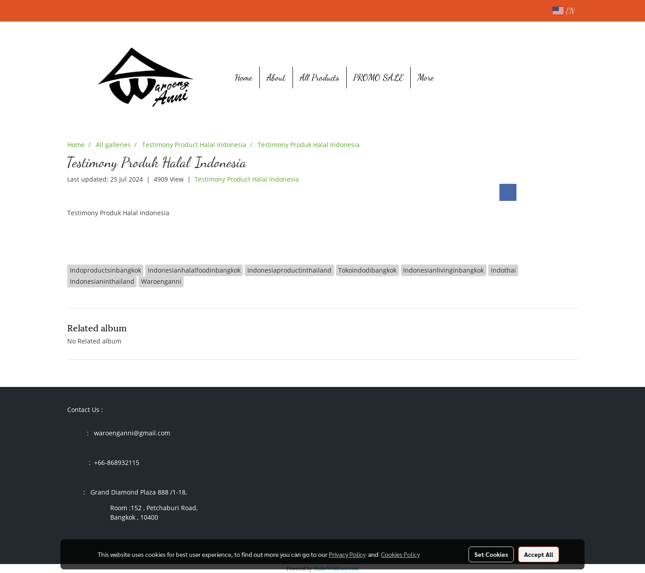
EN (563, 11)
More (425, 77)
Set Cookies (491, 554)
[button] (454, 77)
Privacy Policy (347, 554)
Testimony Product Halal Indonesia (246, 179)
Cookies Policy (400, 554)
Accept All (538, 554)
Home (244, 77)
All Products (320, 77)
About (276, 77)
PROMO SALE (378, 77)
